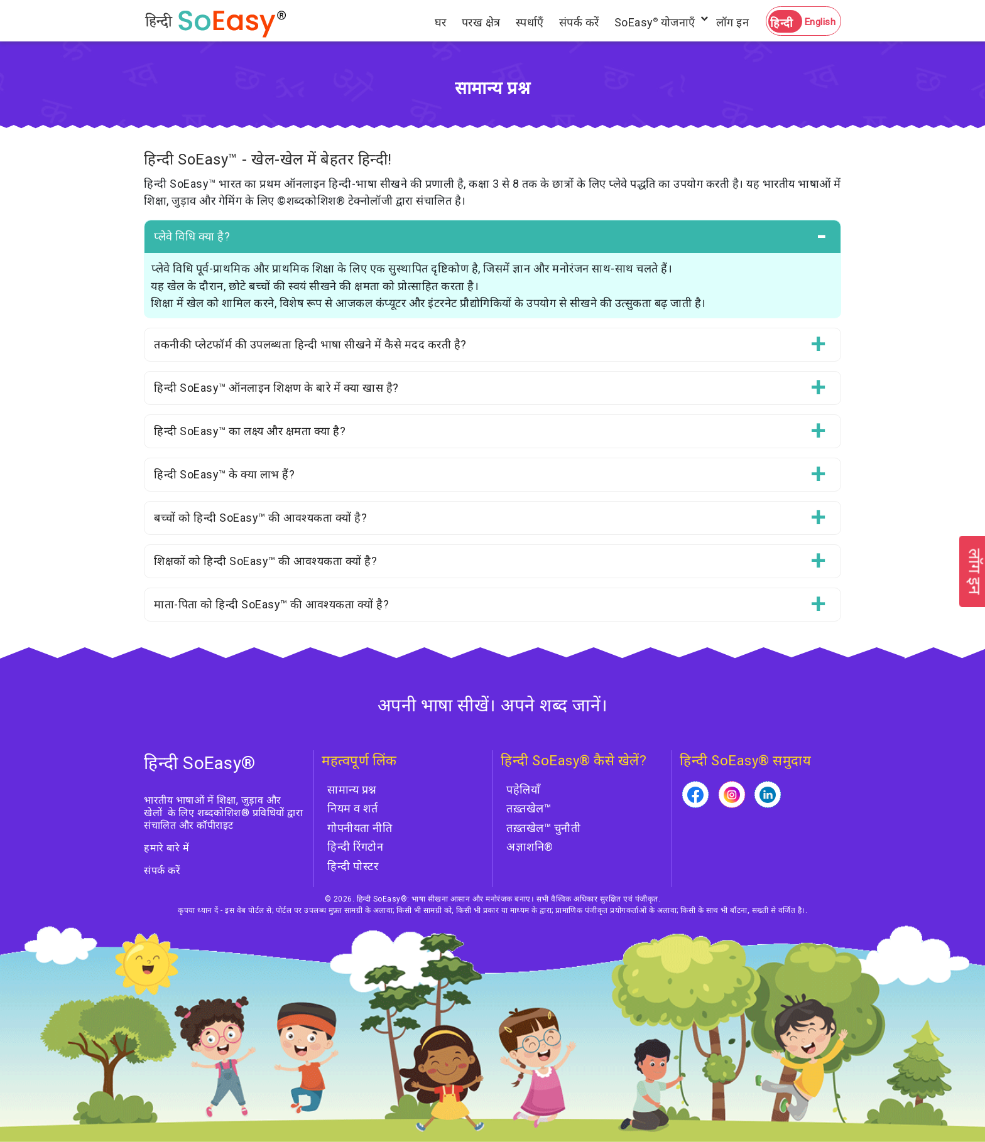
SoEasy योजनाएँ (654, 22)
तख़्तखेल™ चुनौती (543, 827)
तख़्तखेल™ (528, 808)
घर (441, 22)
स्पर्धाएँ (530, 22)
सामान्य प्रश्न (352, 789)
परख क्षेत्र (481, 22)
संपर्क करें (579, 22)
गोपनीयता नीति (359, 827)
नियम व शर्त (352, 808)
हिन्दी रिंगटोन (355, 846)
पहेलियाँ (523, 789)
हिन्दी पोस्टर (352, 866)
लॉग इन (732, 22)
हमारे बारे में (166, 848)
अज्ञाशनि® (529, 846)
